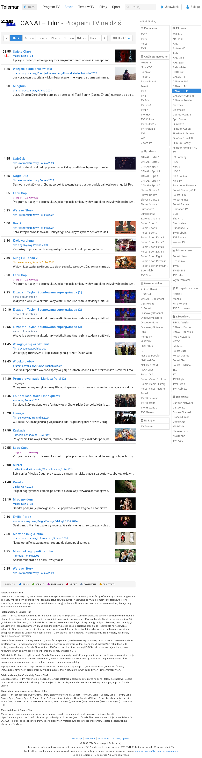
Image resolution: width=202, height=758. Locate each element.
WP (143, 138)
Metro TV (146, 62)
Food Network (181, 336)
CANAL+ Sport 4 (150, 180)
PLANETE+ (147, 369)
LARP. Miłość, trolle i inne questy (36, 396)
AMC (176, 43)
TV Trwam (147, 426)
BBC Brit (177, 294)
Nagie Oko (20, 176)
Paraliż (18, 482)
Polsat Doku (148, 374)
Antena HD (179, 48)
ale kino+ (178, 38)
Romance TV (180, 209)
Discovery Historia (152, 317)
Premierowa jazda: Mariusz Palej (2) (39, 379)
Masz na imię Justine (28, 534)
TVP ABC (178, 440)
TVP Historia (148, 402)
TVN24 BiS (179, 270)
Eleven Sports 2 (150, 194)
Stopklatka (179, 223)
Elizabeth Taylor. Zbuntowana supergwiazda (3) (47, 327)
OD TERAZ (119, 38)
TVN (143, 48)
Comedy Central (182, 114)
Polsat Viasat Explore (153, 379)
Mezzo (177, 298)
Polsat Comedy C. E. (184, 190)
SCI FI (176, 213)
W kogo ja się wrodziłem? (31, 344)
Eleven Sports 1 (150, 190)
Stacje (69, 7)
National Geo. (149, 360)
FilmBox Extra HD (183, 138)
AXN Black (179, 57)
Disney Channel (182, 412)
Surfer (17, 465)
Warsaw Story (23, 210)
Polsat (144, 43)
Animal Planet (149, 289)
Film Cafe (178, 124)
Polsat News (180, 256)
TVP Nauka (147, 412)
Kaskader (20, 430)
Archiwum (103, 738)
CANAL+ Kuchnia (183, 331)
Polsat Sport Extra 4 (152, 251)
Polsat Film (179, 194)
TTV (175, 374)
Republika (179, 261)
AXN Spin (178, 62)
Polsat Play (179, 360)
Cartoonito (179, 407)
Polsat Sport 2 (149, 228)
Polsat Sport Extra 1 (152, 237)
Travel (144, 393)
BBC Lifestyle (180, 322)
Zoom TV (146, 142)
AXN (175, 53)
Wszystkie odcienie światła (32, 69)
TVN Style (178, 379)
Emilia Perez (22, 517)
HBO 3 (176, 171)
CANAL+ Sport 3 (150, 176)
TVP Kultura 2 (148, 124)
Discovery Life (149, 322)
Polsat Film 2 (180, 199)
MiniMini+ (178, 426)
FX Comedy (179, 157)
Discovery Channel (152, 313)
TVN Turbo (179, 383)
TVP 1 (144, 34)
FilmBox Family (181, 142)
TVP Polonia (148, 128)
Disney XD (179, 421)
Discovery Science (152, 327)
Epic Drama (179, 119)
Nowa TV (146, 67)
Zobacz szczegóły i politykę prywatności (157, 751)
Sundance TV (180, 228)
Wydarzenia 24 (181, 280)
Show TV (178, 218)
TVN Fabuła (180, 232)
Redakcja (77, 738)
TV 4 (143, 90)
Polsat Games (181, 355)
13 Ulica (177, 34)
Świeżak (19, 158)
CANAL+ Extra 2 (150, 161)
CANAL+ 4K (180, 86)
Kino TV (177, 180)
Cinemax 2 (179, 109)
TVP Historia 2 (149, 407)
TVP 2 (144, 38)
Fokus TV (146, 336)
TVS (143, 133)
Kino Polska (180, 176)
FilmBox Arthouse (183, 133)
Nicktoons (179, 435)
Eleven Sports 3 (150, 199)
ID (142, 350)
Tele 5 (144, 86)
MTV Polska (180, 303)
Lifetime (177, 346)
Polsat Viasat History (153, 383)
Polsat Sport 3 (149, 232)
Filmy (103, 7)
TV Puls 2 (146, 105)
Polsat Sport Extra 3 (152, 246)
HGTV (176, 341)
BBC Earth (146, 294)
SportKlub (147, 270)
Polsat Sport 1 (149, 223)
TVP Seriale (179, 237)
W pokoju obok (23, 361)
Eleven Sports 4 (150, 204)
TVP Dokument (149, 398)
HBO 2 (176, 166)
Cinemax (178, 105)
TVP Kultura (147, 119)
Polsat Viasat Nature (153, 388)
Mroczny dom (23, 499)
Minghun (19, 86)
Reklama (90, 738)
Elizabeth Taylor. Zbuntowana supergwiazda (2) (47, 310)
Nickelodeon (180, 431)
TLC (175, 369)
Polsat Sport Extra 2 (152, 242)
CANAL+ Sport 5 (150, 185)
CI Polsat (146, 308)
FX (174, 152)
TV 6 (143, 95)
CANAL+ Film (180, 90)
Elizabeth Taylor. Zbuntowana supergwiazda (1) (47, 292)
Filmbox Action (182, 128)
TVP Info (178, 275)
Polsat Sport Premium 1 (154, 261)
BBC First (178, 72)
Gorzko (18, 223)
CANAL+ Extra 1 (150, 157)
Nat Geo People (150, 355)
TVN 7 (144, 109)
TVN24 (177, 265)
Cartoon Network (183, 402)
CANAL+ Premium (183, 95)
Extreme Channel (150, 218)
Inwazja (18, 413)
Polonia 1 (146, 72)
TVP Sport (147, 275)
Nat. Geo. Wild (149, 365)
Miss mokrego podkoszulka (33, 551)
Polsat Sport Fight (151, 256)
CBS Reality (147, 303)
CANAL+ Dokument (152, 298)
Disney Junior (181, 417)
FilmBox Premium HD (185, 147)
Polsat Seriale (181, 204)
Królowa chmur (24, 240)
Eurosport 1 (148, 209)
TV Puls (145, 100)
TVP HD (145, 114)
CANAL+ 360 (180, 81)
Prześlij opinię (121, 738)
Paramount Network (184, 185)
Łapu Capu (21, 193)
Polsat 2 (145, 76)
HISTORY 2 (147, 346)
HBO (175, 161)
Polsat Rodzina (182, 365)
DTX (143, 331)
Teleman (10, 7)
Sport (116, 7)
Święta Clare (22, 51)
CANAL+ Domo (182, 327)
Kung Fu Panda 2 (25, 258)
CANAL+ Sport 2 (150, 171)
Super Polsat (148, 81)
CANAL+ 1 (179, 76)
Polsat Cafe (179, 350)
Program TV (51, 7)
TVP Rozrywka (181, 308)
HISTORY (146, 341)
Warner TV (179, 242)
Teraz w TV (86, 7)
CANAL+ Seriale (182, 100)
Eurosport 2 (148, 213)
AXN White (179, 67)
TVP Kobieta (180, 388)
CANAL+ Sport (149, 166)
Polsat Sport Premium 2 (154, 265)
